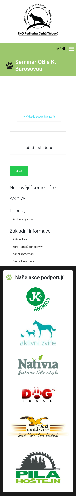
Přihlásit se (20, 239)
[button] (61, 49)
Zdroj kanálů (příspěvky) (28, 247)
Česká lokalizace (23, 261)
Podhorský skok (23, 219)
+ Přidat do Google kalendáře (39, 116)
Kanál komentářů (24, 254)
